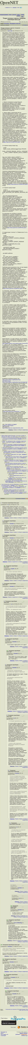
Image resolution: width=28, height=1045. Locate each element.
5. (3, 583)
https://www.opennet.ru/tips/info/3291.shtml (12, 428)
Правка (15, 429)
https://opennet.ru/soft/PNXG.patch (12, 142)
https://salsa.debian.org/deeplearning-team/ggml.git (14, 382)
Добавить (18, 1034)
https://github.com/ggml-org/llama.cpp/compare (9, 425)
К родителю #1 (15, 561)
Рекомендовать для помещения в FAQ (12, 1009)
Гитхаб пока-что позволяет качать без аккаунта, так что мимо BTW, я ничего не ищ (16, 467)
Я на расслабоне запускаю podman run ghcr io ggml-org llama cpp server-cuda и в (15, 464)
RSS (22, 16)
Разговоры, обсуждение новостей (12, 23)
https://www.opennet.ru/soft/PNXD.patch (18, 184)
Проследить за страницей (4, 1035)
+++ (11, 7)
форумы (2, 14)
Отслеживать (25, 25)
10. (9, 770)
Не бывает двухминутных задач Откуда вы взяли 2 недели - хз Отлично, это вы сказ (15, 460)
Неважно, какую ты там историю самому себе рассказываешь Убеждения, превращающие (13, 452)
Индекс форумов (22, 1009)
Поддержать (24, 1034)
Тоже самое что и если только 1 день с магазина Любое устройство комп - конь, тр (16, 457)
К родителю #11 (23, 915)
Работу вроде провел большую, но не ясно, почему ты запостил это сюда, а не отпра (13, 436)
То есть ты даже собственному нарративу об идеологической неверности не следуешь (17, 470)
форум (14, 7)
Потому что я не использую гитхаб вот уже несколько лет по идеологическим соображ (14, 438)
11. (10, 823)
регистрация (15, 14)
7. (5, 638)
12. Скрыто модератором (14, 885)
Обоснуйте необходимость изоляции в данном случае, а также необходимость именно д (14, 448)
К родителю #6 (20, 711)
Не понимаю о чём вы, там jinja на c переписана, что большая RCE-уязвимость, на (14, 487)
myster (22, 445)
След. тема (26, 1010)
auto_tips (10, 30)
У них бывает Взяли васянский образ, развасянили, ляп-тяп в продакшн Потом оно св (16, 480)
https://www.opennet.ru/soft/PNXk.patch (16, 227)
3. (3, 520)
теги (18, 7)
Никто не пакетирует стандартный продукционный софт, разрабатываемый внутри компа (14, 445)
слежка (22, 14)
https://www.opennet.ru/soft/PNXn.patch (13, 288)
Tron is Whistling (9, 482)
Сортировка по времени (20, 498)
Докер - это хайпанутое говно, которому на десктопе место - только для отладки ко (14, 442)
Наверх (15, 517)
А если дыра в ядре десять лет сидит (12, 454)
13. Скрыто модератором (15, 896)
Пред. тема (21, 1010)
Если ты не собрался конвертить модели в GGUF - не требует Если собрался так (15, 492)
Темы (27, 1009)
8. (5, 664)
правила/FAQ (7, 14)
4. (3, 535)
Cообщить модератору (23, 429)
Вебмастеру (24, 1035)
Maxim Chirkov (23, 1033)
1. (1, 502)
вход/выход (18, 15)
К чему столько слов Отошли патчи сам (17, 477)
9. (7, 715)
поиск (10, 14)
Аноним (19, 438)
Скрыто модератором (13, 473)
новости (8, 7)
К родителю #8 (20, 940)
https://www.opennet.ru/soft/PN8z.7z (12, 411)
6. (4, 601)
